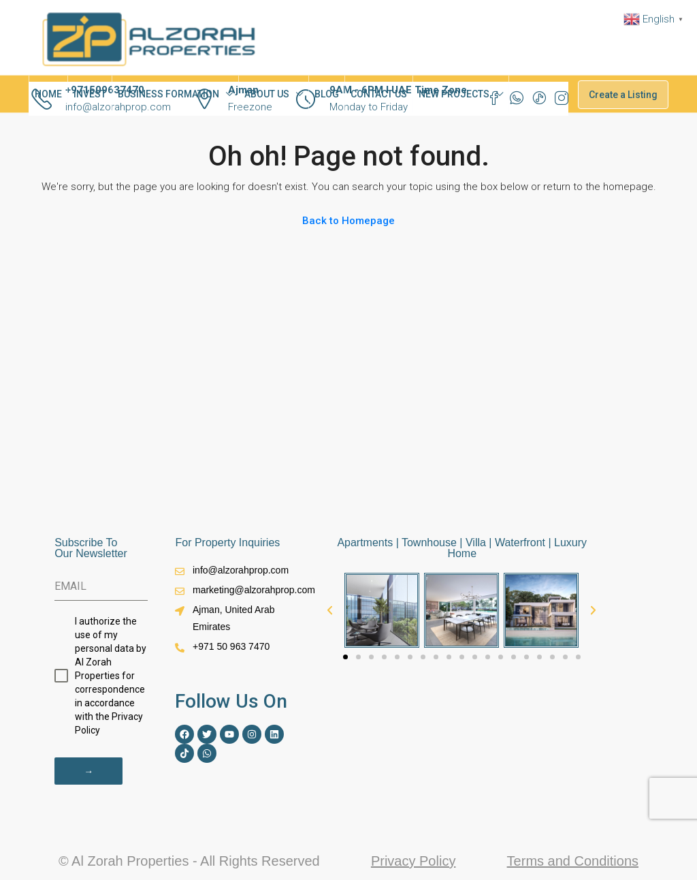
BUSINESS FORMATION (168, 94)
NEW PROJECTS (454, 94)
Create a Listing (623, 94)
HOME (48, 94)
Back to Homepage (348, 221)
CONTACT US (379, 94)
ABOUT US (266, 94)
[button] (330, 610)
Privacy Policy (413, 859)
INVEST (90, 94)
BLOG (326, 94)
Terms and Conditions (572, 859)
